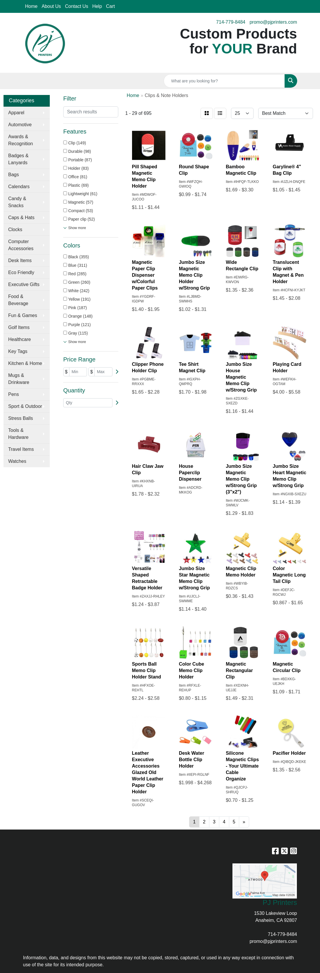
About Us (51, 6)
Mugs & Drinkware (18, 379)
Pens (13, 394)
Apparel (16, 112)
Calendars (19, 186)
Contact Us (76, 6)
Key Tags (18, 351)
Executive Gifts (24, 284)
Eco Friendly (21, 272)
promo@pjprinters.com (273, 22)
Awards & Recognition (20, 140)
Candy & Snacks (17, 202)
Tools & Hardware (18, 434)
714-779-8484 (230, 22)
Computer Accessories (20, 245)
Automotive (20, 124)
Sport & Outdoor (25, 406)
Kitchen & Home (25, 363)
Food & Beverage (18, 300)
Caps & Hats (21, 217)
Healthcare (19, 339)
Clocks (15, 229)
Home (31, 6)
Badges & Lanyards (18, 159)
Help (97, 6)
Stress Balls (20, 418)
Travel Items (21, 449)
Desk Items (20, 260)
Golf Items (19, 327)
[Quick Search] (224, 81)
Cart (110, 6)
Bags (13, 174)
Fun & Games (22, 315)
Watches (17, 461)
